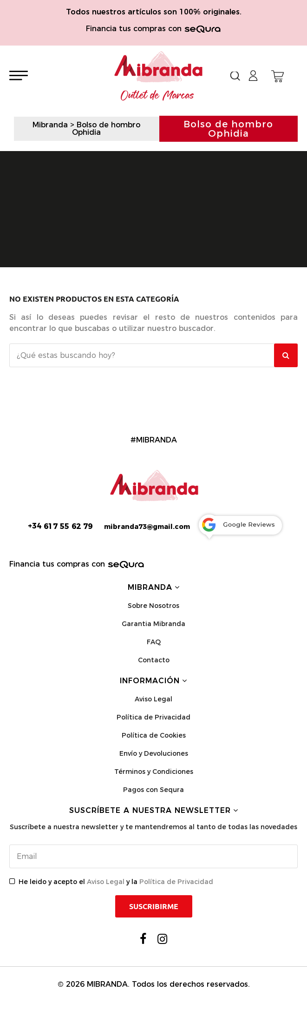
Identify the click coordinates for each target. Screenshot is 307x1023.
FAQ (154, 642)
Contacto (154, 660)
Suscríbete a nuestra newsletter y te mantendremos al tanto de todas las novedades (153, 827)
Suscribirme (153, 906)
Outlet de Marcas (157, 96)
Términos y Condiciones (153, 771)
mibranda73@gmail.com (147, 526)
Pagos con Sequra (153, 789)
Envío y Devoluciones (153, 753)
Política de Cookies (154, 735)
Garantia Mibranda (153, 624)
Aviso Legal (153, 699)
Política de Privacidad (153, 717)
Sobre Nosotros (153, 605)
